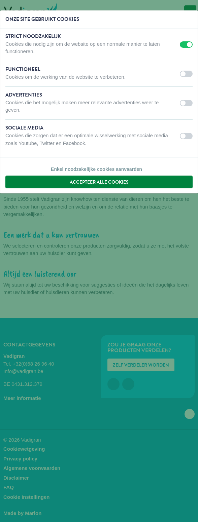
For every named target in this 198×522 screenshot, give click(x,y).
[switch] (186, 44)
